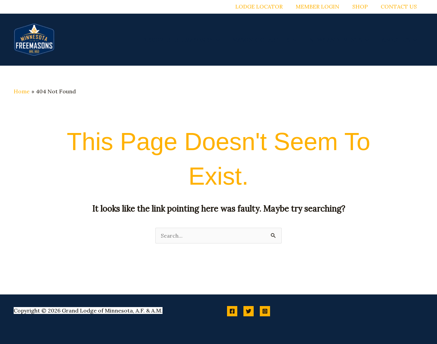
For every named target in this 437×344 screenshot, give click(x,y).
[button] (223, 39)
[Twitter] (248, 311)
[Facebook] (232, 311)
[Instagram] (265, 311)
